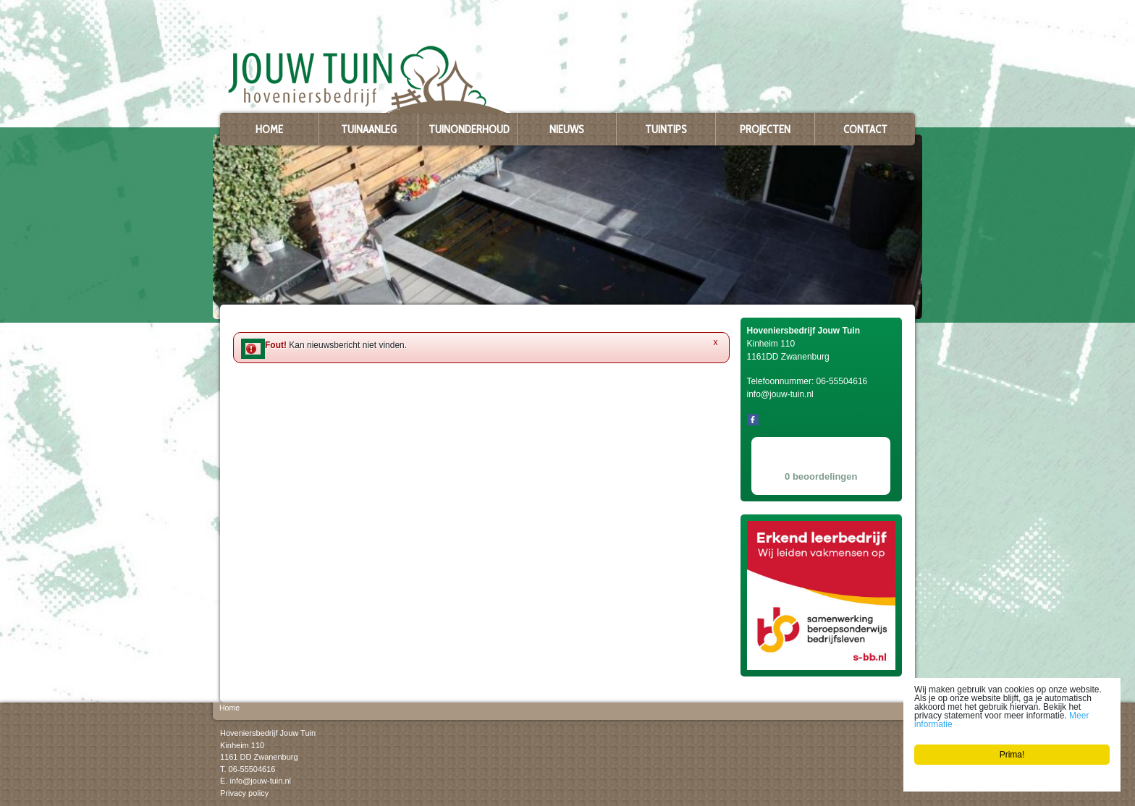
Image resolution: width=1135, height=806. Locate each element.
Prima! (1012, 755)
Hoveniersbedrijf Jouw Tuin (268, 733)
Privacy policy (244, 792)
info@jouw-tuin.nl (260, 780)
